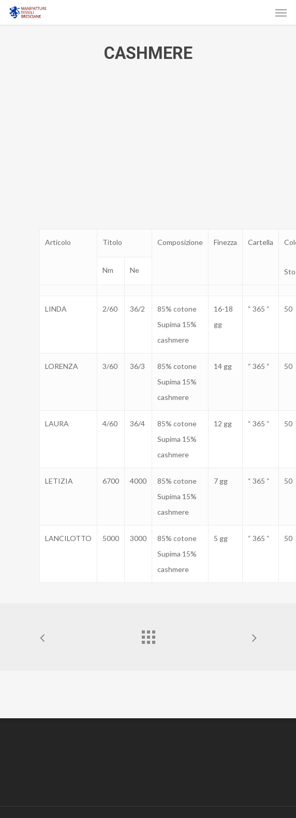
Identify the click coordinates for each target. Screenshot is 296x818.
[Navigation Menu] (281, 12)
